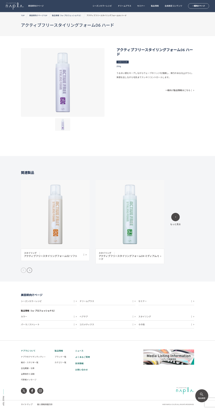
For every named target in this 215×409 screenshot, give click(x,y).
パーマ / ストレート (30, 324)
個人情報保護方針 (45, 404)
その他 (141, 324)
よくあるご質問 (82, 357)
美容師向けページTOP (38, 15)
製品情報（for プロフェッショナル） (67, 15)
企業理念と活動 (27, 374)
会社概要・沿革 (27, 368)
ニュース (79, 351)
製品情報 (155, 6)
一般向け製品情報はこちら (177, 90)
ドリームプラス (124, 6)
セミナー (141, 6)
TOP (23, 15)
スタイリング (144, 317)
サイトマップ (27, 404)
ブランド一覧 (60, 357)
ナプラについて (28, 351)
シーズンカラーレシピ (102, 6)
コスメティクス (87, 324)
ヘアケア (84, 317)
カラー (24, 317)
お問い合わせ (81, 370)
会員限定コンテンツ (173, 6)
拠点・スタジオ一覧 (29, 363)
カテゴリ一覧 (60, 363)
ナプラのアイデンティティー (33, 357)
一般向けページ (198, 6)
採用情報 (79, 363)
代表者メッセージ (28, 380)
